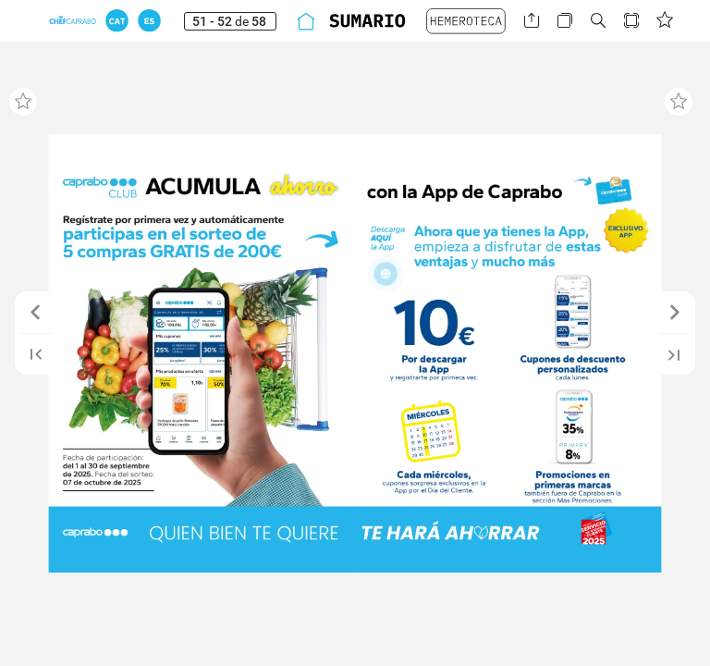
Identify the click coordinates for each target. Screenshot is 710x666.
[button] (117, 21)
